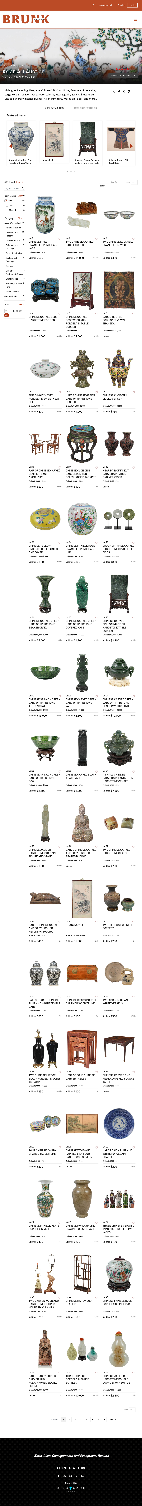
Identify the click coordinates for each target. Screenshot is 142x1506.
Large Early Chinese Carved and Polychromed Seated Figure (43, 1380)
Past (14, 200)
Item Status (10, 195)
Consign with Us (106, 5)
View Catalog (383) (120, 75)
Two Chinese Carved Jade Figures (79, 243)
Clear (20, 195)
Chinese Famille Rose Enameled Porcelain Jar (80, 549)
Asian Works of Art (12, 223)
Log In (132, 5)
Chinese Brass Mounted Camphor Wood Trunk (82, 1001)
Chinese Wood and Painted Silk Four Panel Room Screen (79, 1154)
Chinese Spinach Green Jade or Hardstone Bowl (44, 778)
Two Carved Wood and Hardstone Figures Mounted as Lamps (44, 1304)
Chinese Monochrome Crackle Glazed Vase (80, 1227)
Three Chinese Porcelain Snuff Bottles (77, 1379)
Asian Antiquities (13, 227)
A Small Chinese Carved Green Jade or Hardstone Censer (118, 778)
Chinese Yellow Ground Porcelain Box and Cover (44, 549)
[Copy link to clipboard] (113, 91)
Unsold (15, 210)
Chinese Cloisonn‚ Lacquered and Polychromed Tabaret (81, 474)
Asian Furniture (13, 240)
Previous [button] (11, 146)
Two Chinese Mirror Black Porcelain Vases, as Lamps (45, 1078)
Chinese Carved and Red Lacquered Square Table (118, 1078)
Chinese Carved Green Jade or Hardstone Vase (81, 703)
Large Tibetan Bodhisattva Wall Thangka (115, 320)
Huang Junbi (48, 160)
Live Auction (14, 65)
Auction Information (85, 108)
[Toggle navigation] (135, 19)
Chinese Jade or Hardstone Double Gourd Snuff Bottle (116, 1379)
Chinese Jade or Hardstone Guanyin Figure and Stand (42, 853)
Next (113, 1419)
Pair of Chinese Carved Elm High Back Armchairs (44, 474)
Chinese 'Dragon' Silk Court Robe (118, 161)
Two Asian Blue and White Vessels (116, 1001)
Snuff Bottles (12, 278)
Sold (15, 205)
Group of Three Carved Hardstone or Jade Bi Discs (118, 549)
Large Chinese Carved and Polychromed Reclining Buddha (44, 928)
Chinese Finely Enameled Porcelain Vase (43, 245)
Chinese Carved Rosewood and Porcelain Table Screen (77, 321)
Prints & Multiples (14, 253)
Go (6, 315)
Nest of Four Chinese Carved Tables (80, 1076)
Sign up (121, 5)
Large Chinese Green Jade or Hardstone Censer (80, 399)
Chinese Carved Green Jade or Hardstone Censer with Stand (118, 703)
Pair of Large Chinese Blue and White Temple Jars (44, 1003)
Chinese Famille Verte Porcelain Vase (44, 1227)
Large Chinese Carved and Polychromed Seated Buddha (81, 853)
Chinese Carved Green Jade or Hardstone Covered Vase (81, 624)
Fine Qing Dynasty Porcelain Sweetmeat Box (44, 399)
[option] (21, 143)
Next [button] (131, 146)
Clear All (20, 182)
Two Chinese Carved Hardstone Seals (116, 851)
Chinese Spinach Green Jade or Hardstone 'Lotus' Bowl (44, 703)
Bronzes (9, 266)
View (128, 182)
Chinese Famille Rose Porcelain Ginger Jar (117, 1302)
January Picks (10, 296)
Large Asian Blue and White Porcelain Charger (117, 1154)
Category (8, 218)
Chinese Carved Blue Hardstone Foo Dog (43, 318)
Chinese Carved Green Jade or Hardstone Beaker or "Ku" (44, 624)
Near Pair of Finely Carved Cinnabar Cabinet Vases (116, 474)
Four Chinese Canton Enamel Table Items (43, 1152)
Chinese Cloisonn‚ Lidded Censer (115, 397)
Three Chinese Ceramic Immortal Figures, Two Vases (118, 1229)
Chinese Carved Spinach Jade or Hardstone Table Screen (87, 161)
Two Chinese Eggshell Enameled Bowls (118, 243)
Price (6, 304)
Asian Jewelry (12, 291)
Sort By (114, 182)
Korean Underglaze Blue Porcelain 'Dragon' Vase (20, 161)
